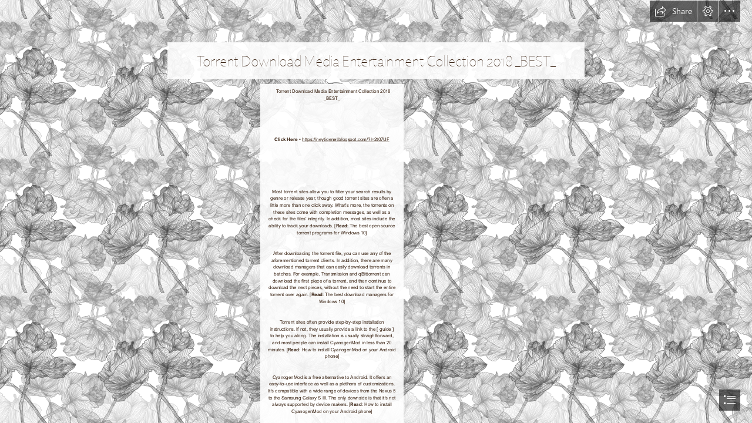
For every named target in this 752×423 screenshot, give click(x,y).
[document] (376, 211)
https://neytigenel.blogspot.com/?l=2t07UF (345, 139)
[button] (673, 11)
